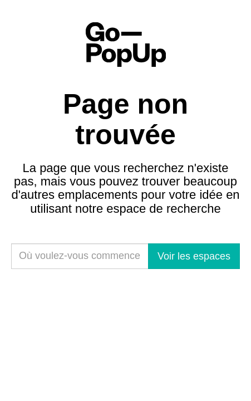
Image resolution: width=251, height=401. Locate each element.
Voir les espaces (194, 256)
